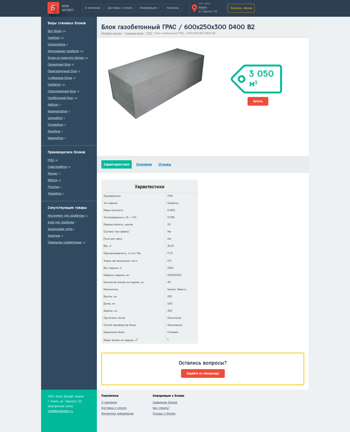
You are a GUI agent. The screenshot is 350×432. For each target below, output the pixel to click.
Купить (258, 101)
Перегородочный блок (62, 71)
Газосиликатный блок (62, 91)
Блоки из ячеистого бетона (66, 58)
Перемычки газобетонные (64, 242)
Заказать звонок (241, 8)
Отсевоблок (55, 124)
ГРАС (51, 160)
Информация (148, 8)
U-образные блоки (60, 78)
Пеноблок (54, 131)
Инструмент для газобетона (66, 215)
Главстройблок (57, 167)
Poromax (53, 187)
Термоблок (55, 193)
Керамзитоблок (57, 111)
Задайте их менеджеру (203, 373)
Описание (144, 164)
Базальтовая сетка (60, 229)
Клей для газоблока (61, 222)
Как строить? (161, 408)
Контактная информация (117, 413)
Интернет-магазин (111, 33)
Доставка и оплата (120, 8)
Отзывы (164, 164)
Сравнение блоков (165, 402)
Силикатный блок (59, 64)
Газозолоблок (56, 44)
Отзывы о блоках (164, 413)
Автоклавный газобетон (63, 51)
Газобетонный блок (60, 98)
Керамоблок (55, 138)
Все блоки (54, 31)
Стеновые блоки (134, 33)
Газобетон (54, 84)
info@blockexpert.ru (60, 411)
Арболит (53, 104)
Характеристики (116, 164)
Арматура (54, 235)
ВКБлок (52, 180)
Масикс (52, 173)
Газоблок (53, 37)
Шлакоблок (55, 118)
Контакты (173, 8)
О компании (92, 8)
